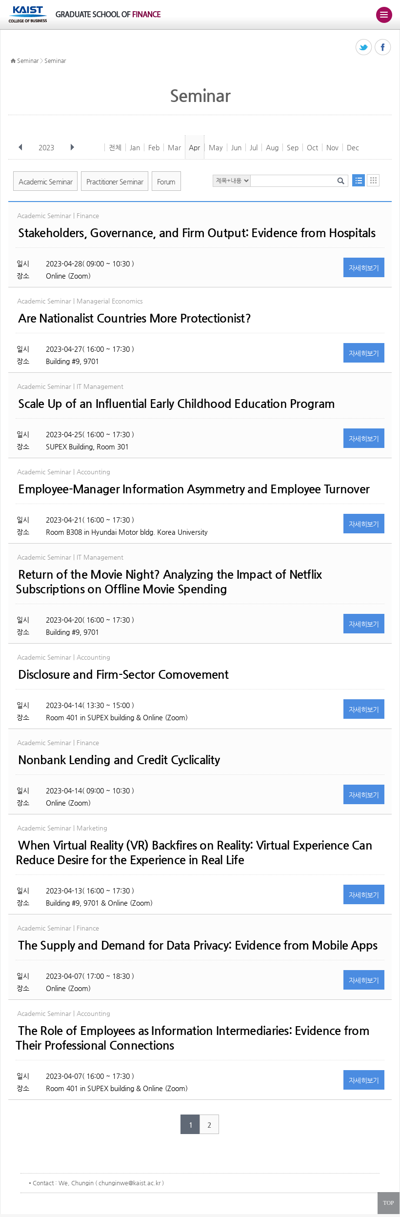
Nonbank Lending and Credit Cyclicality (119, 760)
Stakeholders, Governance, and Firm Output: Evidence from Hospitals (196, 233)
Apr (194, 147)
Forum (166, 181)
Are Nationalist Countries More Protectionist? (134, 318)
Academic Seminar (45, 181)
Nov (332, 147)
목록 (358, 180)
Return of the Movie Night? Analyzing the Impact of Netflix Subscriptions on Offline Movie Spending (168, 582)
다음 (72, 147)
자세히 (364, 268)
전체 (115, 147)
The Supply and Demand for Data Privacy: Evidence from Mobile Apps (197, 945)
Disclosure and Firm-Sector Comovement (123, 674)
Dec (353, 147)
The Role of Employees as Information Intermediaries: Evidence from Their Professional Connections (192, 1038)
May (216, 147)
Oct (312, 147)
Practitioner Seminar (114, 181)
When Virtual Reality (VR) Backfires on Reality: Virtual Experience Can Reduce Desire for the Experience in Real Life (194, 852)
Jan (135, 147)
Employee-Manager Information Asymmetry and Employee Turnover (193, 489)
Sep (293, 147)
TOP (388, 1202)
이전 (20, 147)
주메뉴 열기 (384, 14)
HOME (13, 61)
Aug (272, 147)
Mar (174, 147)
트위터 (364, 47)
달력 (373, 180)
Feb (154, 147)
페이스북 (383, 47)
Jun (236, 147)
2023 (47, 147)
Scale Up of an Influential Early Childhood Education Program (176, 403)
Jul (254, 147)
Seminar (28, 60)
